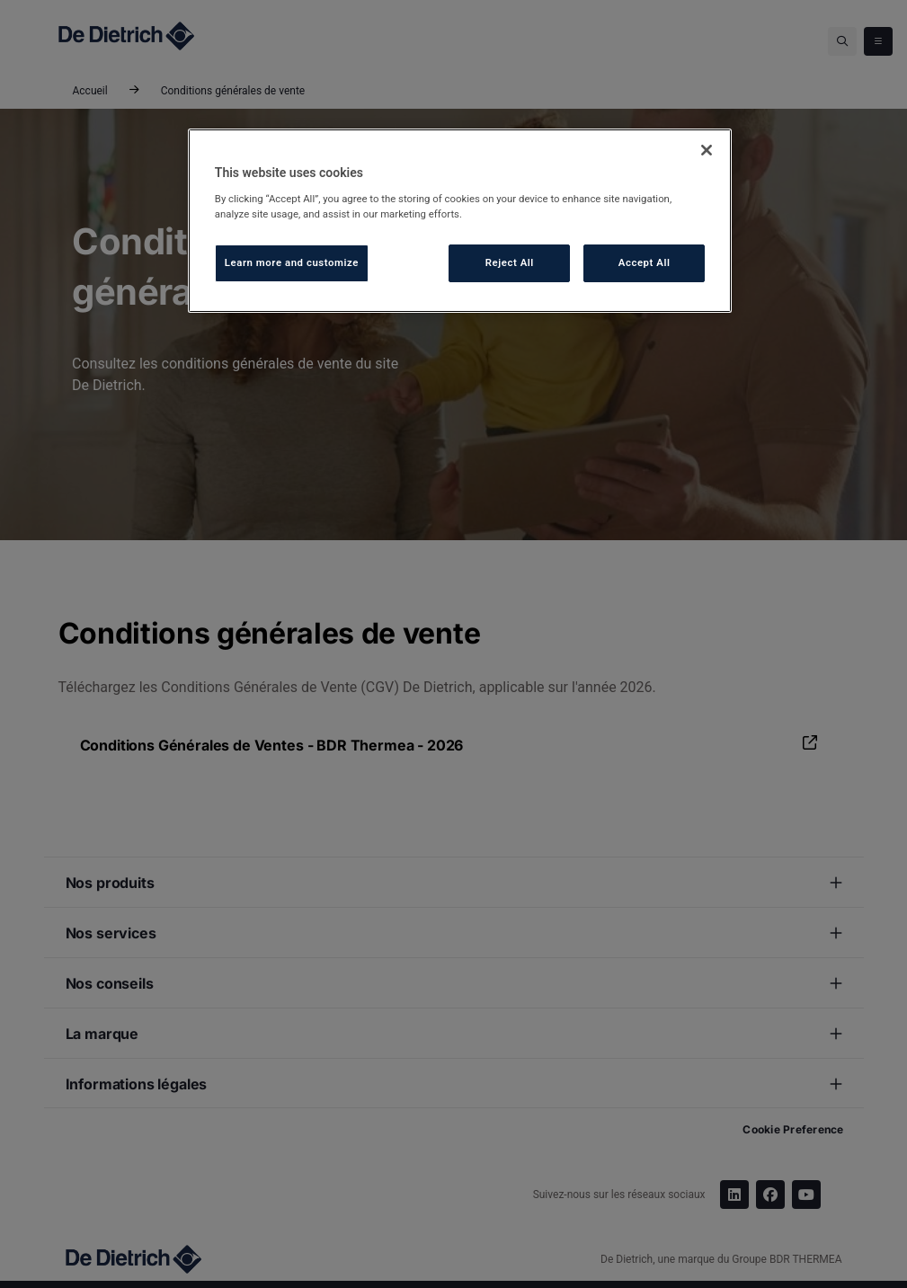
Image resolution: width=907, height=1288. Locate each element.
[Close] (706, 150)
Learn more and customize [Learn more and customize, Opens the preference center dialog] (292, 262)
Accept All (644, 262)
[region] (460, 221)
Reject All (509, 262)
